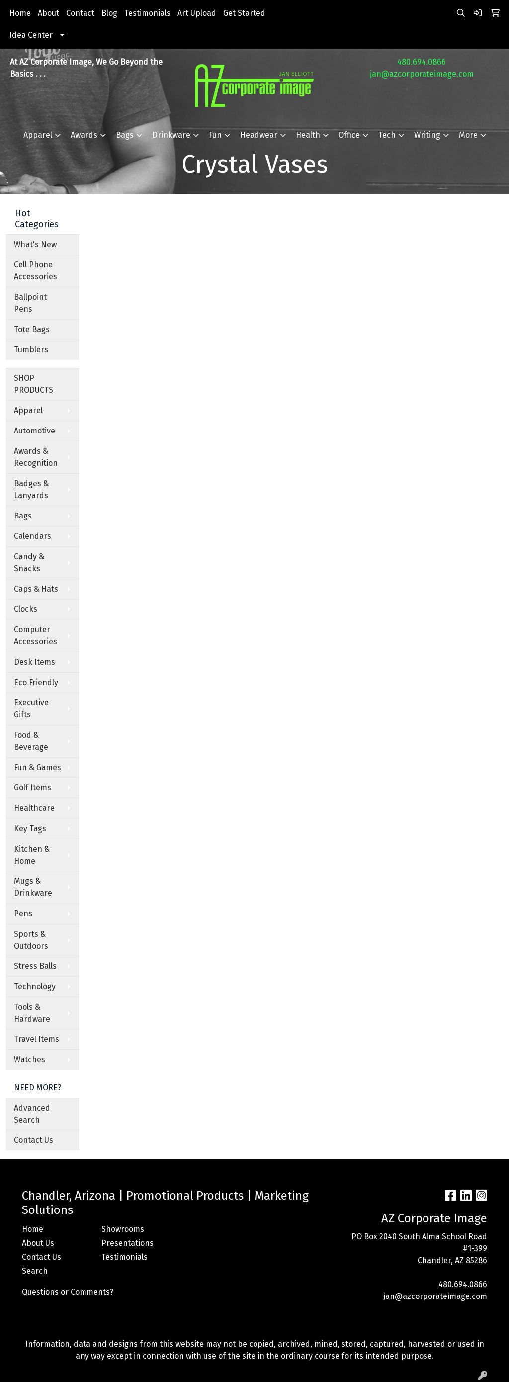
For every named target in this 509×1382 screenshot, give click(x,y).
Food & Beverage (31, 741)
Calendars (32, 536)
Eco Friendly (36, 682)
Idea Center (31, 35)
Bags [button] (125, 135)
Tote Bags (32, 329)
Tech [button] (387, 135)
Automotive (34, 430)
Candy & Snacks (29, 562)
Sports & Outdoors (31, 939)
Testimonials (147, 13)
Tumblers (31, 349)
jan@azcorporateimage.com (422, 74)
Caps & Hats (36, 589)
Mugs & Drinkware (33, 887)
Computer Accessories (35, 635)
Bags (23, 515)
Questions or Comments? (67, 1291)
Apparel (28, 410)
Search (35, 1271)
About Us (38, 1243)
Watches (29, 1059)
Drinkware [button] (171, 135)
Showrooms (122, 1229)
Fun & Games (37, 767)
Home (20, 13)
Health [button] (308, 135)
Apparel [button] (37, 135)
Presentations (127, 1243)
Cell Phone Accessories (35, 270)
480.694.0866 (421, 62)
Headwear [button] (258, 135)
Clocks (25, 609)
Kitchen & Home (32, 854)
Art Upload (196, 13)
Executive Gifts (31, 708)
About (48, 13)
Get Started (244, 13)
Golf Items (32, 787)
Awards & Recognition (36, 457)
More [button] (468, 135)
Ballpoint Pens (30, 303)
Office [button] (349, 135)
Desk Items (34, 662)
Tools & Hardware (32, 1013)
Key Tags (30, 828)
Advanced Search (32, 1113)
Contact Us (33, 1140)
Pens (23, 913)
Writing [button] (427, 135)
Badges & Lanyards (31, 489)
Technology (35, 986)
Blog (109, 13)
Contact (80, 13)
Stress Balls (35, 966)
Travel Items (36, 1039)
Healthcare (34, 808)
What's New (35, 244)
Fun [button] (215, 135)
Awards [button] (84, 135)
